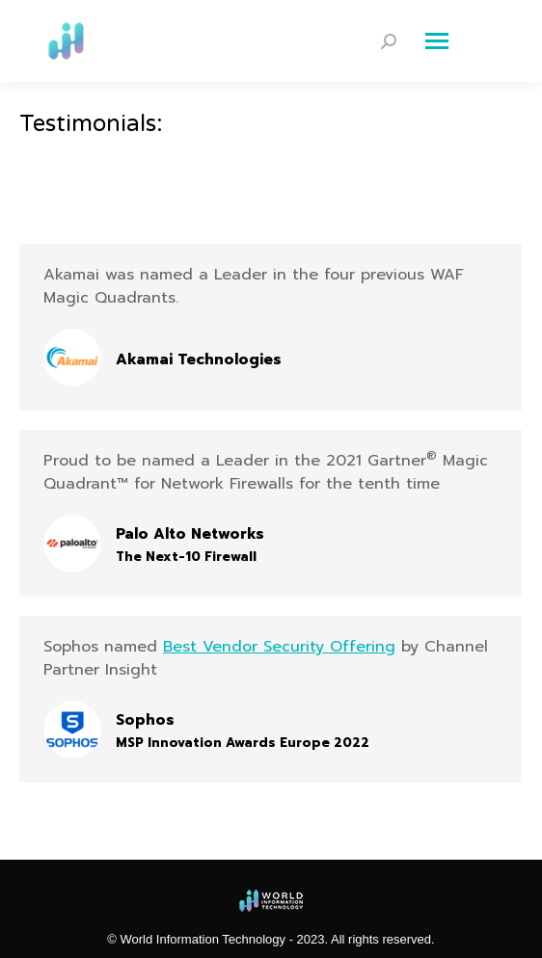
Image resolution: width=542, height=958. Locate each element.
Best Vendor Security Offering (279, 646)
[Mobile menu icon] (464, 41)
